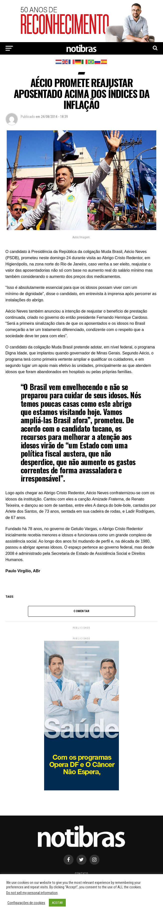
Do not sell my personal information (32, 893)
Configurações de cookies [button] (26, 903)
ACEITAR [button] (57, 903)
